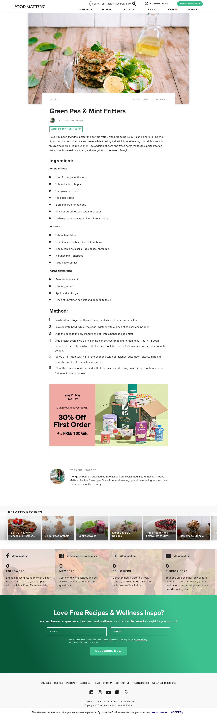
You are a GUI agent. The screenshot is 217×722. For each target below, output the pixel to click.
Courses (84, 9)
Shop (172, 9)
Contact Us (122, 683)
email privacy (141, 640)
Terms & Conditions (106, 701)
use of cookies (159, 712)
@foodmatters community (82, 556)
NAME (53, 631)
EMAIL (117, 631)
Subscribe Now (108, 651)
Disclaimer (88, 701)
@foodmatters (20, 556)
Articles (85, 683)
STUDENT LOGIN (156, 3)
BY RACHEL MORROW (83, 470)
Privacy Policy (127, 701)
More (191, 9)
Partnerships (141, 683)
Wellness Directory (164, 683)
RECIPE (53, 99)
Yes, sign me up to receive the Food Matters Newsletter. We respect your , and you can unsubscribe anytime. (108, 641)
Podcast (129, 9)
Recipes (106, 9)
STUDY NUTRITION (189, 3)
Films (151, 9)
